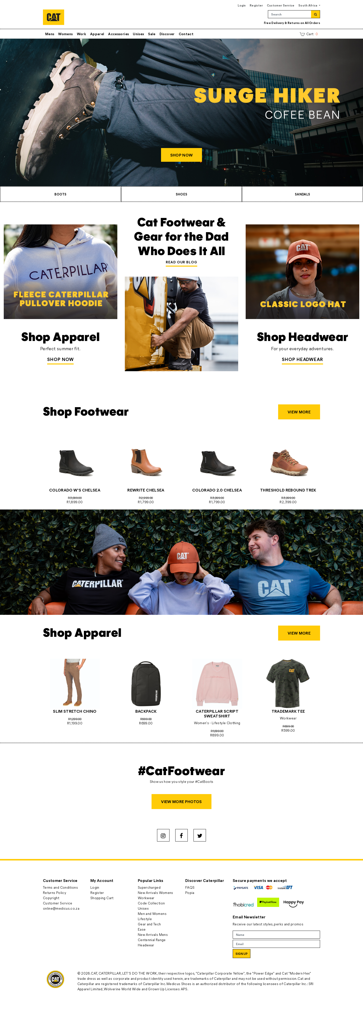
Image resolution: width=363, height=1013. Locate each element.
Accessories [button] (118, 33)
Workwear (146, 897)
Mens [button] (49, 33)
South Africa (308, 5)
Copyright (51, 897)
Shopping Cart (102, 897)
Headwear (146, 945)
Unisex (138, 33)
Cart (309, 33)
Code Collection (151, 903)
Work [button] (81, 33)
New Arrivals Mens (153, 934)
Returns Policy (54, 892)
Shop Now (60, 359)
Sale (151, 33)
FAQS (189, 887)
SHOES (181, 194)
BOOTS (60, 194)
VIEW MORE (299, 411)
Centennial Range (152, 939)
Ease (142, 929)
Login (242, 5)
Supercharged (149, 887)
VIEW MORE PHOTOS (181, 801)
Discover (167, 33)
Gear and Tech (149, 924)
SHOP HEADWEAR (302, 359)
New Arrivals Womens (155, 892)
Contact (186, 33)
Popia (189, 892)
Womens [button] (65, 33)
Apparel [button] (97, 33)
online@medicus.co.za (61, 908)
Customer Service (281, 5)
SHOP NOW (181, 155)
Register (256, 5)
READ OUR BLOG (181, 262)
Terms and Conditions (60, 887)
